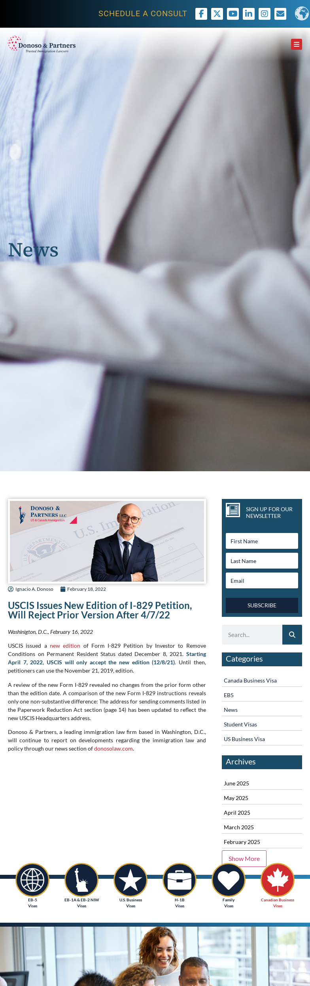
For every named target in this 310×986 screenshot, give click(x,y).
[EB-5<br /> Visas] (32, 880)
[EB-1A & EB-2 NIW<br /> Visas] (81, 880)
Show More (244, 858)
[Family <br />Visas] (229, 880)
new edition (65, 645)
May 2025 (236, 797)
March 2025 (239, 827)
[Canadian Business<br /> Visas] (278, 880)
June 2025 (236, 783)
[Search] (292, 635)
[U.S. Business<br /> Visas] (130, 880)
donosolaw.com (113, 748)
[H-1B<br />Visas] (180, 880)
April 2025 (237, 812)
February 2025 (242, 841)
